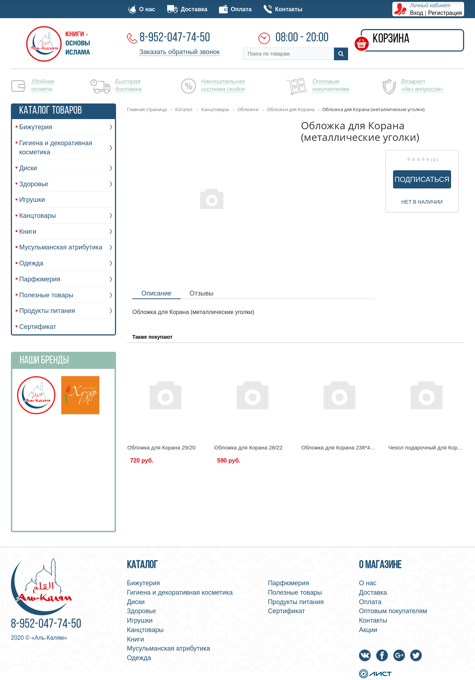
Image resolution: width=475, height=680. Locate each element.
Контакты (283, 9)
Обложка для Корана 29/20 (161, 447)
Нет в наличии (422, 202)
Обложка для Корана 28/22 (248, 447)
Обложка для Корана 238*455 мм (343, 447)
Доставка (187, 9)
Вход (416, 13)
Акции (368, 630)
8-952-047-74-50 (175, 38)
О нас (141, 9)
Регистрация (445, 13)
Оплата (235, 9)
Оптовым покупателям (393, 611)
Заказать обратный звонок (179, 52)
